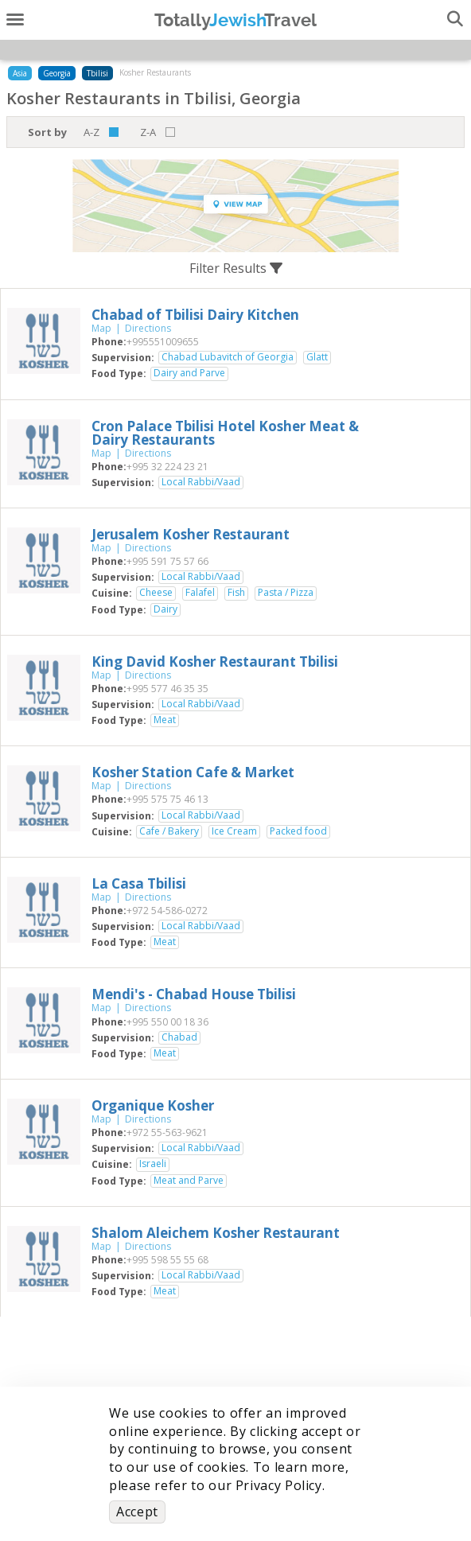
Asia (20, 73)
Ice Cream (234, 831)
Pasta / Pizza (285, 592)
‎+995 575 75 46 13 (167, 799)
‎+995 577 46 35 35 (167, 688)
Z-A (148, 132)
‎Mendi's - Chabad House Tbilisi (193, 994)
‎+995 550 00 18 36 (167, 1022)
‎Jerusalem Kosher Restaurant (190, 534)
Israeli (152, 1164)
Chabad (179, 1037)
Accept (137, 1511)
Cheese (156, 592)
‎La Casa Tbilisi (138, 883)
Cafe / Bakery (169, 831)
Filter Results (235, 268)
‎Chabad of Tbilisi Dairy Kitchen (195, 314)
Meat (165, 720)
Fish (236, 592)
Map (101, 328)
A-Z (91, 132)
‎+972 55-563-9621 (167, 1132)
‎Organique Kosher (152, 1105)
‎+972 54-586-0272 (167, 910)
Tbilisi (97, 73)
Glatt (317, 357)
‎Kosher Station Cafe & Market (192, 772)
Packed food (298, 831)
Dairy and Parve (189, 373)
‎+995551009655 (163, 341)
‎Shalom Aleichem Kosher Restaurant (215, 1233)
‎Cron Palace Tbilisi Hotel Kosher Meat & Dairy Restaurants (225, 433)
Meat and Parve (189, 1180)
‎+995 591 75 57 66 (167, 561)
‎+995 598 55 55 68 (167, 1260)
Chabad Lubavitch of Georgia (228, 357)
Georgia (57, 73)
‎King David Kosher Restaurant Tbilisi (214, 661)
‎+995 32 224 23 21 (167, 466)
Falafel (200, 592)
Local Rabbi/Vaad (201, 482)
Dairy (165, 609)
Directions (148, 328)
